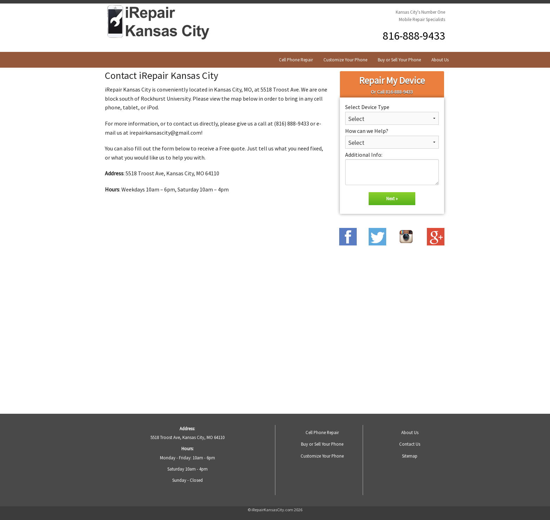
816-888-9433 (414, 36)
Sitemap (409, 456)
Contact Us (409, 444)
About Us (440, 60)
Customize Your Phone (345, 60)
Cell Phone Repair (296, 60)
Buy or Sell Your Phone (399, 60)
